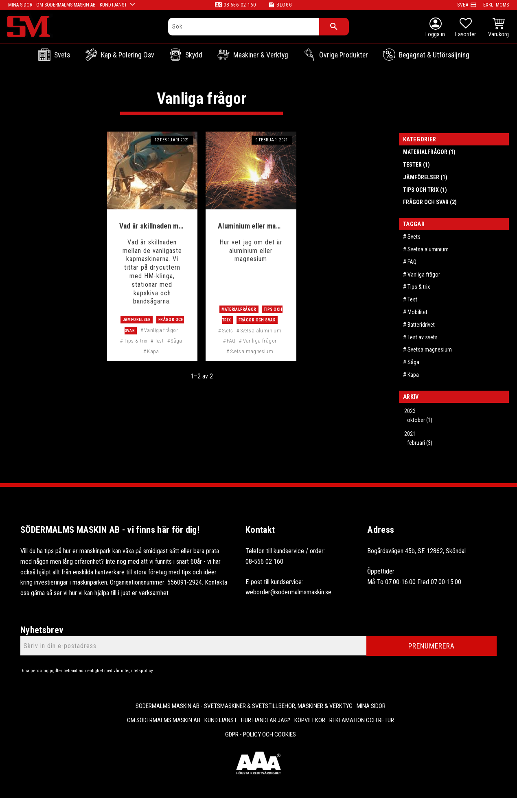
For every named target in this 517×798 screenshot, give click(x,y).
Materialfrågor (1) (429, 152)
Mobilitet (417, 312)
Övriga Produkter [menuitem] (343, 55)
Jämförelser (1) (425, 177)
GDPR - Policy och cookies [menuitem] (260, 734)
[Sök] (334, 26)
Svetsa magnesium (252, 351)
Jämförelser (137, 319)
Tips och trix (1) (425, 190)
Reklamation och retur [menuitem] (361, 720)
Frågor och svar (257, 320)
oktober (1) (419, 420)
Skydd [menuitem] (193, 55)
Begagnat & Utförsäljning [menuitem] (434, 55)
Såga (176, 341)
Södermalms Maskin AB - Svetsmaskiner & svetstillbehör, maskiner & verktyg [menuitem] (244, 706)
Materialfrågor (238, 309)
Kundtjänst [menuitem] (220, 720)
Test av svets (422, 337)
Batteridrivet (421, 324)
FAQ (231, 341)
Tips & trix (135, 341)
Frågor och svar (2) (430, 202)
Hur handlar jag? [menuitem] (265, 720)
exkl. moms (496, 5)
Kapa (153, 351)
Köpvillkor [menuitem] (309, 720)
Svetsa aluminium (261, 331)
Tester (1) (416, 164)
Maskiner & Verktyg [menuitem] (260, 55)
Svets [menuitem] (62, 55)
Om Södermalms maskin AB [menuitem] (163, 720)
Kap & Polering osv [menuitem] (127, 55)
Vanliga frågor (161, 330)
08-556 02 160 (239, 5)
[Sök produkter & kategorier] (244, 26)
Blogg (284, 5)
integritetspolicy (137, 670)
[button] (465, 28)
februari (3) (419, 443)
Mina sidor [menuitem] (371, 706)
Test (159, 341)
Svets (227, 331)
